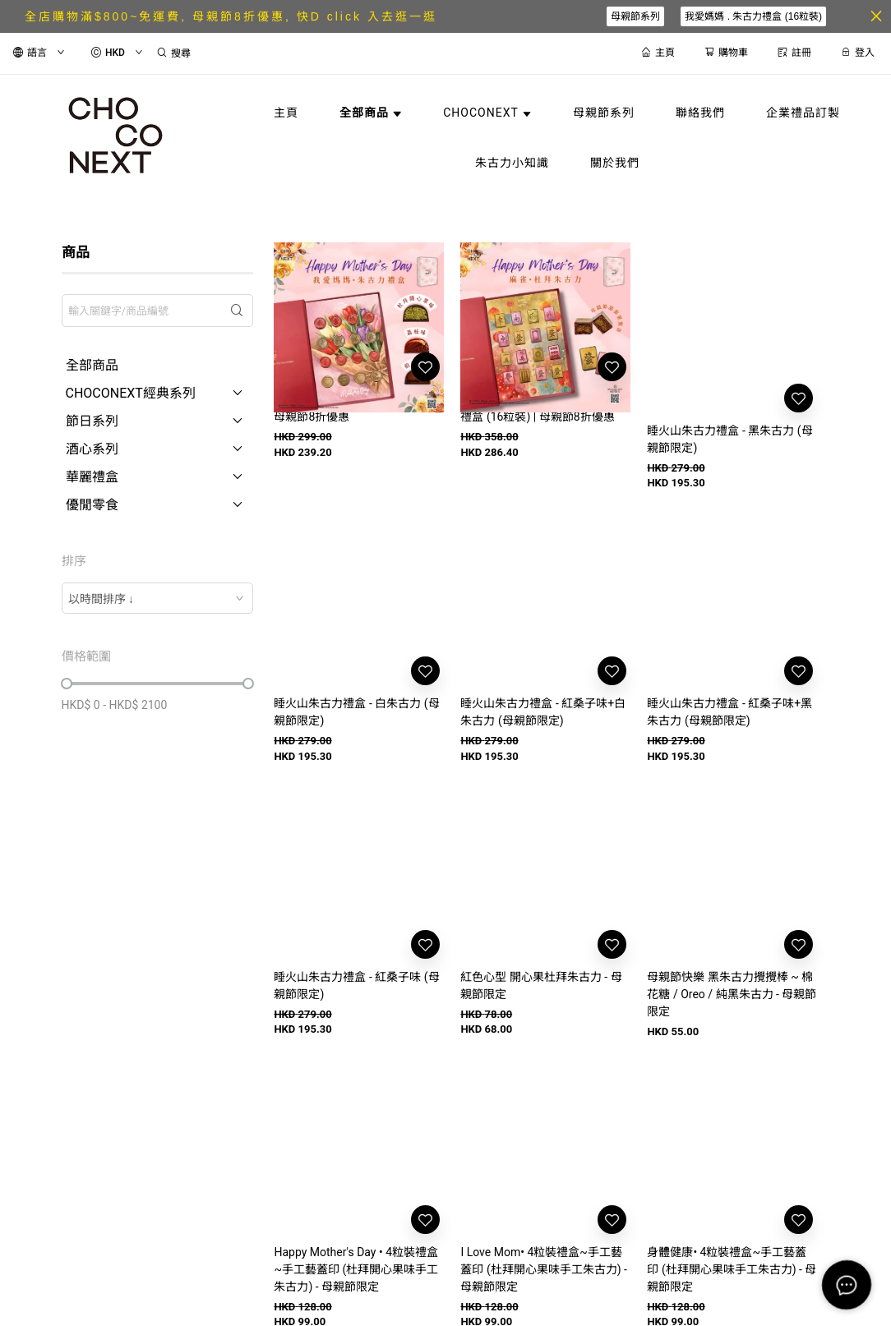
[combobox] (158, 598)
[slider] (66, 683)
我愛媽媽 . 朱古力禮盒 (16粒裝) (753, 16)
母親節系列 (635, 16)
